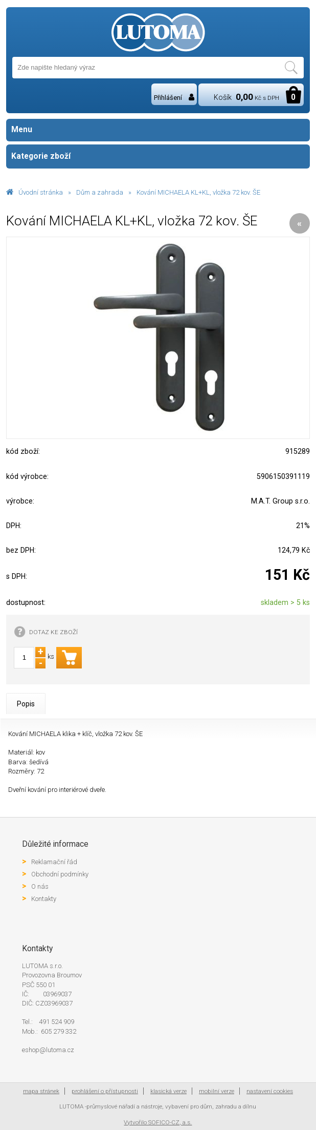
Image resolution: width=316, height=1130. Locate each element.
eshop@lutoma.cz (48, 1050)
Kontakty (43, 899)
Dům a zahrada (99, 192)
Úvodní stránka (40, 192)
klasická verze (168, 1091)
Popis (26, 704)
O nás (40, 886)
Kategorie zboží (157, 156)
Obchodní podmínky (59, 874)
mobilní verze (216, 1091)
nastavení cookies (269, 1091)
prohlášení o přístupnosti (105, 1091)
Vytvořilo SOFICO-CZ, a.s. (158, 1122)
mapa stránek (41, 1091)
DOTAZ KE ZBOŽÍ (53, 632)
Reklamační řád (54, 862)
